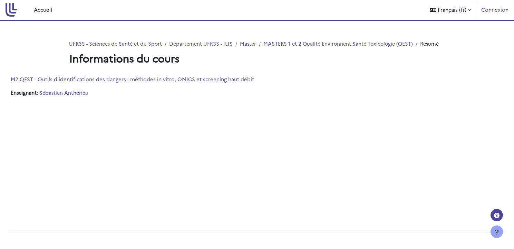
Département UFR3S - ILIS (204, 43)
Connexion (494, 9)
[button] (450, 10)
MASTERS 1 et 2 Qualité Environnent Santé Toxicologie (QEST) (346, 43)
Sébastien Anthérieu (81, 100)
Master (253, 43)
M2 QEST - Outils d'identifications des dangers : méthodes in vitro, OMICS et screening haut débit (148, 87)
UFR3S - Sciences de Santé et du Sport (117, 43)
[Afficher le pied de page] (497, 231)
